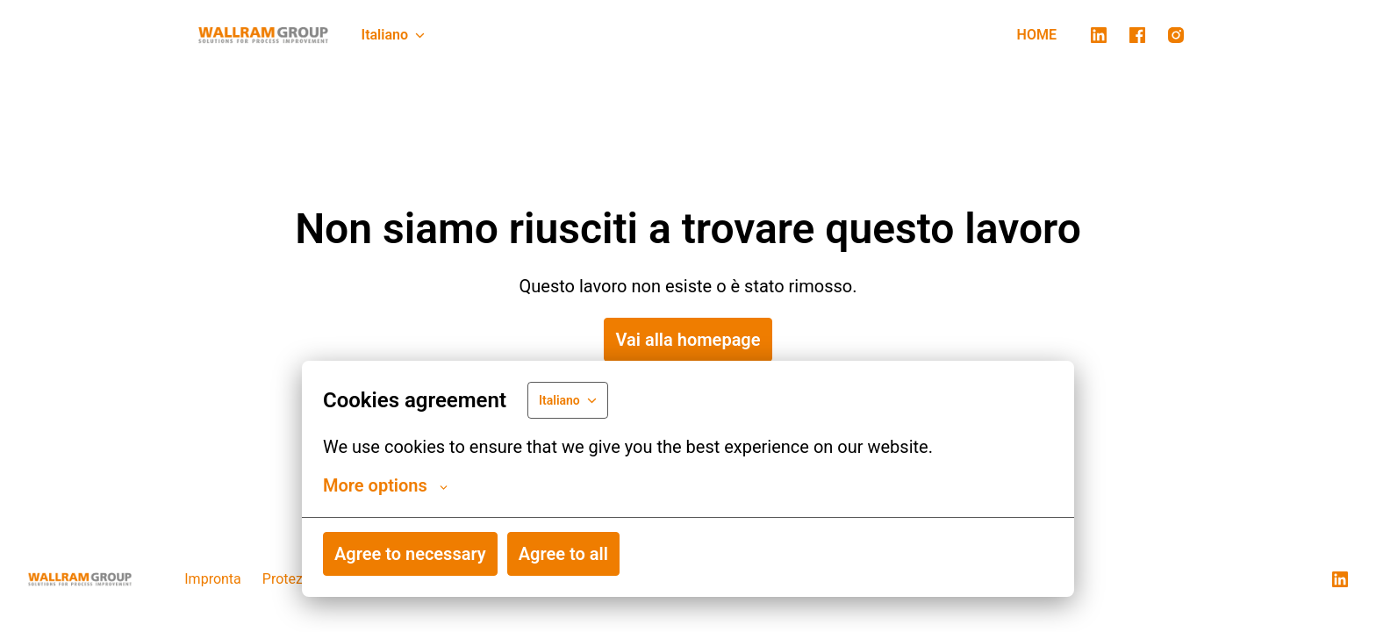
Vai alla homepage (687, 339)
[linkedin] (1098, 35)
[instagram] (1175, 35)
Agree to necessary (410, 553)
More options (385, 485)
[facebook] (1137, 35)
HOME (1037, 34)
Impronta (212, 579)
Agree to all (563, 553)
